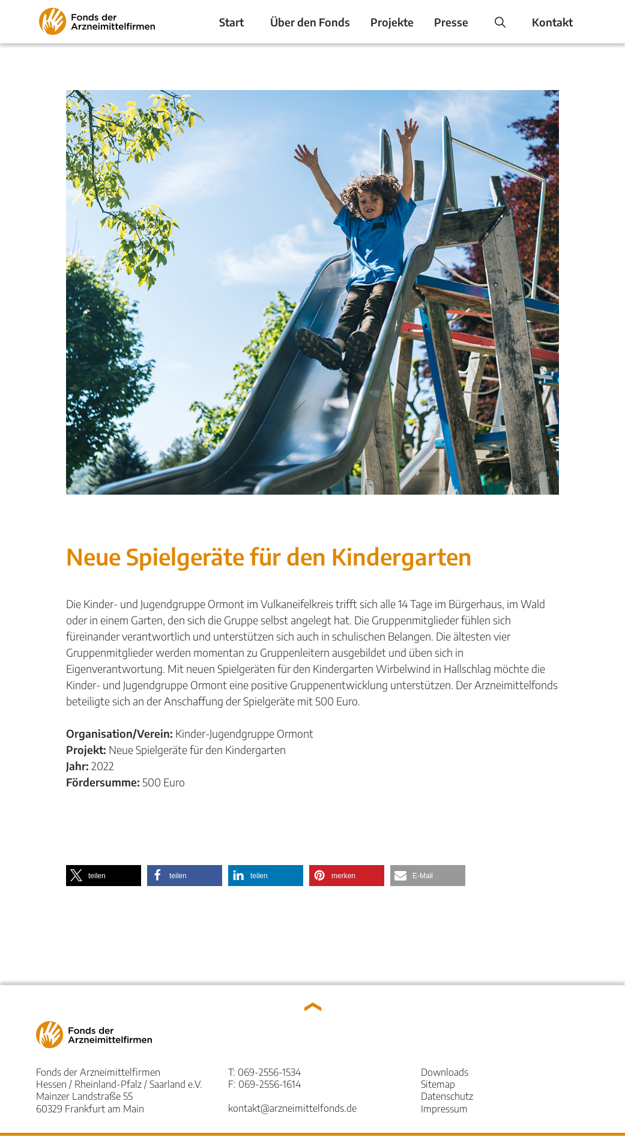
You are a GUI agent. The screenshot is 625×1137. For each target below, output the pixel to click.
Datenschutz (447, 1096)
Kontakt (552, 22)
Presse (451, 22)
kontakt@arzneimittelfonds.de (292, 1108)
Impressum (444, 1108)
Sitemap (438, 1084)
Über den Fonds (310, 22)
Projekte (392, 22)
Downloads (444, 1072)
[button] (103, 875)
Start (231, 22)
